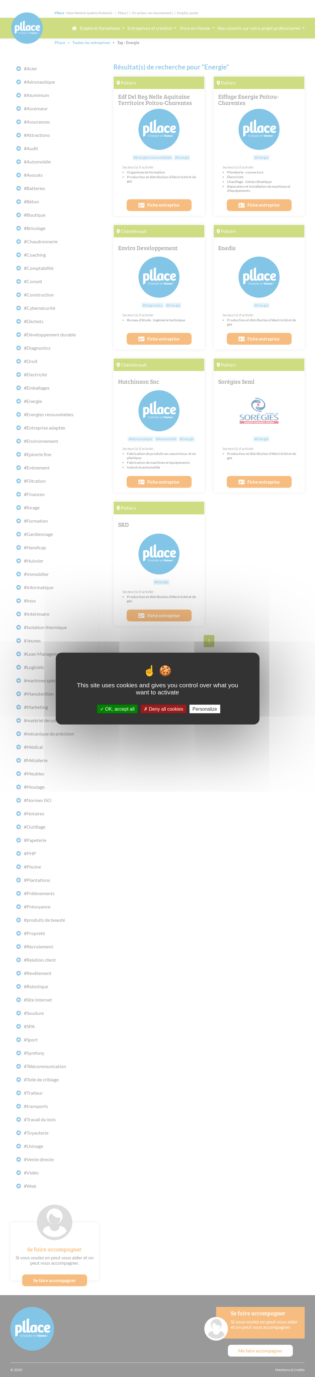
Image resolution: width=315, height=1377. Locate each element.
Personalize (204, 708)
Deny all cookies (163, 708)
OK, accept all (117, 708)
